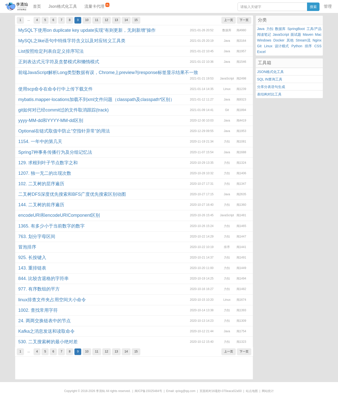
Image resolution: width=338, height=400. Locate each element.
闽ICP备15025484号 (148, 391)
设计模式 (282, 46)
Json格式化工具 (62, 6)
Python (297, 46)
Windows (264, 40)
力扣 (269, 29)
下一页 (244, 20)
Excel (261, 52)
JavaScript (281, 34)
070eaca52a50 (232, 391)
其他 (290, 40)
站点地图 (252, 391)
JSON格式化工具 (270, 72)
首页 (37, 6)
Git (259, 46)
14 (126, 20)
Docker (278, 40)
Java (261, 29)
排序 (308, 46)
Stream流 (303, 40)
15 (136, 20)
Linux (268, 46)
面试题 (296, 34)
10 (86, 20)
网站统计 (268, 391)
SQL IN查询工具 (269, 79)
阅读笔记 (264, 34)
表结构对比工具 (269, 94)
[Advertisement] (134, 368)
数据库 (280, 29)
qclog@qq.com (185, 391)
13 (116, 20)
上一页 (228, 20)
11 (96, 20)
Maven (308, 34)
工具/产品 (314, 29)
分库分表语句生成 (271, 87)
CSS (318, 46)
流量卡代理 (96, 5)
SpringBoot (296, 29)
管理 (328, 6)
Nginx (317, 40)
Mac (318, 34)
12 (106, 20)
